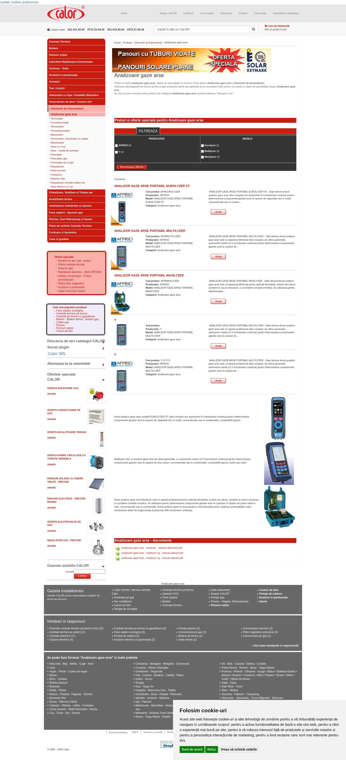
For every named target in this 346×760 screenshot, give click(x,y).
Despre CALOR (168, 13)
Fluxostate (56, 154)
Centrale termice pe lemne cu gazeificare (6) (140, 628)
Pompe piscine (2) (189, 628)
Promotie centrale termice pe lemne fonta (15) (76, 628)
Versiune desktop (118, 732)
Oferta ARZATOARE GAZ (62, 388)
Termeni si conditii (152, 732)
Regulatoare (57, 166)
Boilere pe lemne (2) (190, 635)
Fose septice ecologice (69, 310)
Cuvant (70, 571)
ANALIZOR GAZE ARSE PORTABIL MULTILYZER (149, 231)
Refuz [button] (211, 749)
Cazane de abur (269, 590)
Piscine (60, 325)
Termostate (57, 118)
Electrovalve (57, 142)
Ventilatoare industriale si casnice (70, 205)
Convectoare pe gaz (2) (192, 632)
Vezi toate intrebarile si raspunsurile (276, 645)
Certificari (188, 13)
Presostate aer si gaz (62, 162)
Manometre (57, 134)
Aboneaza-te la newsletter (69, 363)
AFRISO (124, 145)
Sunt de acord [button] (192, 749)
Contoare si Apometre (63, 232)
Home (124, 13)
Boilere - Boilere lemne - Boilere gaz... (78, 319)
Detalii (218, 212)
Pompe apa (217, 597)
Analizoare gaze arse (64, 114)
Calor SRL (57, 354)
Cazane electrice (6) (61, 639)
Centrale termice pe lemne (71, 313)
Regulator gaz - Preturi (64, 540)
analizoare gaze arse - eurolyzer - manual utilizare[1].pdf (152, 547)
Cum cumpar (207, 13)
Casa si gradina (59, 239)
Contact (243, 13)
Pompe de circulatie (125, 609)
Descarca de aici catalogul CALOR (76, 341)
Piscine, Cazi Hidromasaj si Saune (70, 219)
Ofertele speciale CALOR (61, 376)
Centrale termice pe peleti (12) (67, 632)
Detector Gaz (58, 178)
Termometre (57, 126)
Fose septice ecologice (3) (129, 632)
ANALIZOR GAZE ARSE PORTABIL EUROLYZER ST (152, 186)
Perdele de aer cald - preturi (74, 260)
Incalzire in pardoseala (63, 75)
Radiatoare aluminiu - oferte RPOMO (80, 272)
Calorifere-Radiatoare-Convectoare (71, 61)
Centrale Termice (59, 41)
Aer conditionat (123, 601)
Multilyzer (212, 151)
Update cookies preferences (19, 2)
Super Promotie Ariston (71, 291)
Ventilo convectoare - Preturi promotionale (74, 277)
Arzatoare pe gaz (124, 597)
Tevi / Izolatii (56, 88)
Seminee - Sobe (59, 68)
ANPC (135, 732)
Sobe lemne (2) (188, 639)
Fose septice (169, 597)
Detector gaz (65, 268)
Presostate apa (59, 158)
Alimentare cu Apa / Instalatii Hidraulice (74, 95)
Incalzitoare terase (60, 199)
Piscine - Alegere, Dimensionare (229, 601)
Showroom (226, 13)
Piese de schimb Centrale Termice (70, 225)
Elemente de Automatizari (67, 108)
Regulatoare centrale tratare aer (68, 182)
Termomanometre (60, 130)
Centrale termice (172, 605)
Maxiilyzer (212, 156)
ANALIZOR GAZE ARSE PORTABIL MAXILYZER (149, 275)
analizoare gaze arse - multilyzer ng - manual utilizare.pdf (152, 558)
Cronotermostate (60, 122)
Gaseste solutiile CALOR (68, 565)
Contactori (56, 174)
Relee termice (58, 170)
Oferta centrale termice (71, 264)
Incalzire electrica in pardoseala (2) (134, 639)
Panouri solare (58, 55)
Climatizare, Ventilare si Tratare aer (71, 192)
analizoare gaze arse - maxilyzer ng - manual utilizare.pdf (152, 553)
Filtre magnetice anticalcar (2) (260, 632)
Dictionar (172, 732)
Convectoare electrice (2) (258, 628)
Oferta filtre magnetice (71, 283)
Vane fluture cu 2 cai (62, 186)
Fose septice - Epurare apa (66, 212)
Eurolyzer (212, 145)
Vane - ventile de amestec (65, 150)
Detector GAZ (170, 593)
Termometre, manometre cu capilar (69, 138)
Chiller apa (62, 322)
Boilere (53, 48)
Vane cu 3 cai (58, 146)
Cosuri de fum (64, 331)
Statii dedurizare (220, 590)
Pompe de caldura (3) (126, 635)
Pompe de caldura (270, 593)
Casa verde (260, 13)
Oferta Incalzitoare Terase (66, 432)
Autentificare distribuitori (286, 13)
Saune (263, 601)
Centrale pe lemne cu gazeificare (75, 316)
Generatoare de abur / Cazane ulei (70, 101)
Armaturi (54, 81)
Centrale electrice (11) (62, 635)
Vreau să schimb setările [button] (239, 749)
